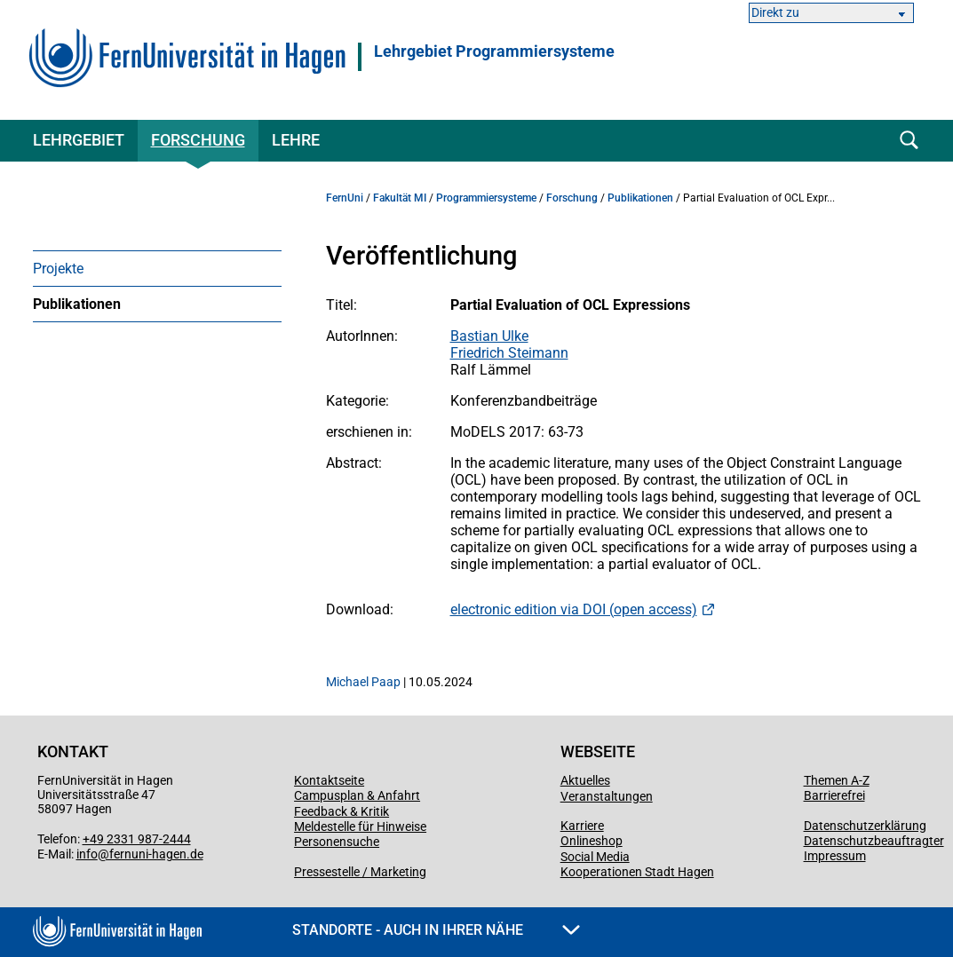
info (87, 854)
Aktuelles (585, 780)
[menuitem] (157, 268)
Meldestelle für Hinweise (360, 826)
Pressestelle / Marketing (360, 872)
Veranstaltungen (606, 796)
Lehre (296, 139)
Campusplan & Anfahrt (357, 795)
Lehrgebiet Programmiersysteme (494, 51)
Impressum (835, 856)
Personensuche (336, 841)
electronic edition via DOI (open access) (573, 609)
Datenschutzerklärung (865, 826)
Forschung (198, 139)
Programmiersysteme (486, 198)
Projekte (58, 268)
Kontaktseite (329, 780)
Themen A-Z (837, 780)
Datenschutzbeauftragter (874, 841)
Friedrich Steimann (509, 352)
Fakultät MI (399, 198)
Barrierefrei (834, 795)
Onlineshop (591, 841)
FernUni (344, 198)
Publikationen (77, 304)
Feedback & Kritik (341, 811)
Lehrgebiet (78, 139)
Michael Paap (363, 682)
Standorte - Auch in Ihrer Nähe (436, 929)
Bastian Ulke (489, 336)
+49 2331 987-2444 (137, 839)
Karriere (582, 826)
